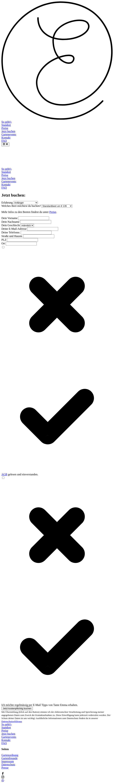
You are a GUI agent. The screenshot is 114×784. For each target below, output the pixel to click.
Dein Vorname (9, 218)
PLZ (3, 239)
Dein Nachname (10, 221)
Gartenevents (8, 134)
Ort (3, 243)
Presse (5, 767)
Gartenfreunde (9, 758)
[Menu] (5, 144)
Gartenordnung (9, 755)
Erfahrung (7, 202)
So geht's (6, 121)
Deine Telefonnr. (10, 232)
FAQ (4, 140)
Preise (4, 128)
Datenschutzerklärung (11, 721)
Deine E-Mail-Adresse (14, 228)
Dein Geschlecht (10, 225)
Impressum (7, 761)
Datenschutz (8, 764)
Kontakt (5, 137)
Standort (6, 125)
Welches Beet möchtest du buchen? (21, 205)
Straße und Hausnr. (12, 236)
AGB (4, 474)
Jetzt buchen (8, 131)
